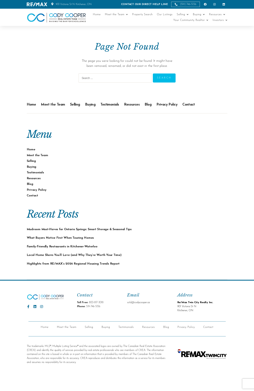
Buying (199, 14)
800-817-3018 (96, 318)
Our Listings (165, 14)
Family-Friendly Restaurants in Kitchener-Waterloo (69, 251)
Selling (183, 14)
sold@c (131, 318)
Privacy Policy (185, 105)
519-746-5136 (93, 322)
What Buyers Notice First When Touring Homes (66, 243)
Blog (164, 105)
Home (97, 14)
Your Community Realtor (190, 20)
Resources (217, 14)
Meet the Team (116, 14)
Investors (220, 20)
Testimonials (121, 105)
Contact (210, 105)
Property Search (142, 14)
